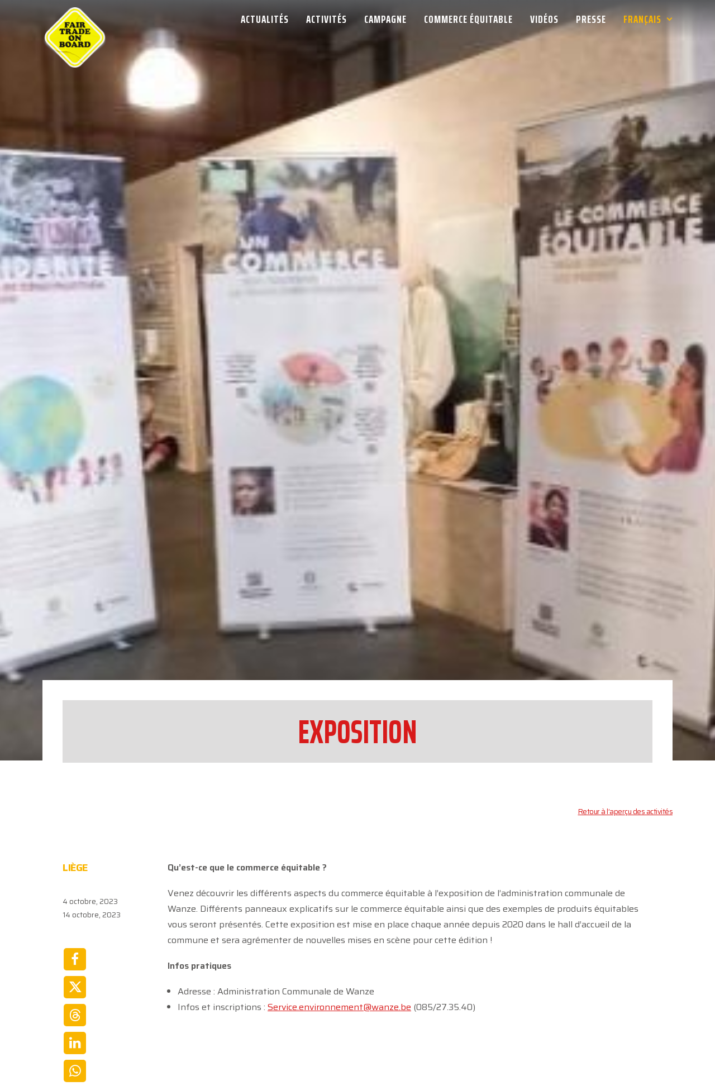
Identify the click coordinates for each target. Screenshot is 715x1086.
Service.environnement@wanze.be (339, 905)
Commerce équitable (468, 19)
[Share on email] (75, 996)
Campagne (385, 19)
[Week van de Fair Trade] (74, 19)
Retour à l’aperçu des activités (625, 709)
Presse (591, 19)
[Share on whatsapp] (75, 969)
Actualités (265, 19)
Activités (326, 19)
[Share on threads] (75, 913)
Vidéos (544, 19)
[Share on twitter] (75, 885)
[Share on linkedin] (75, 941)
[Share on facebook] (75, 857)
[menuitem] (269, 19)
